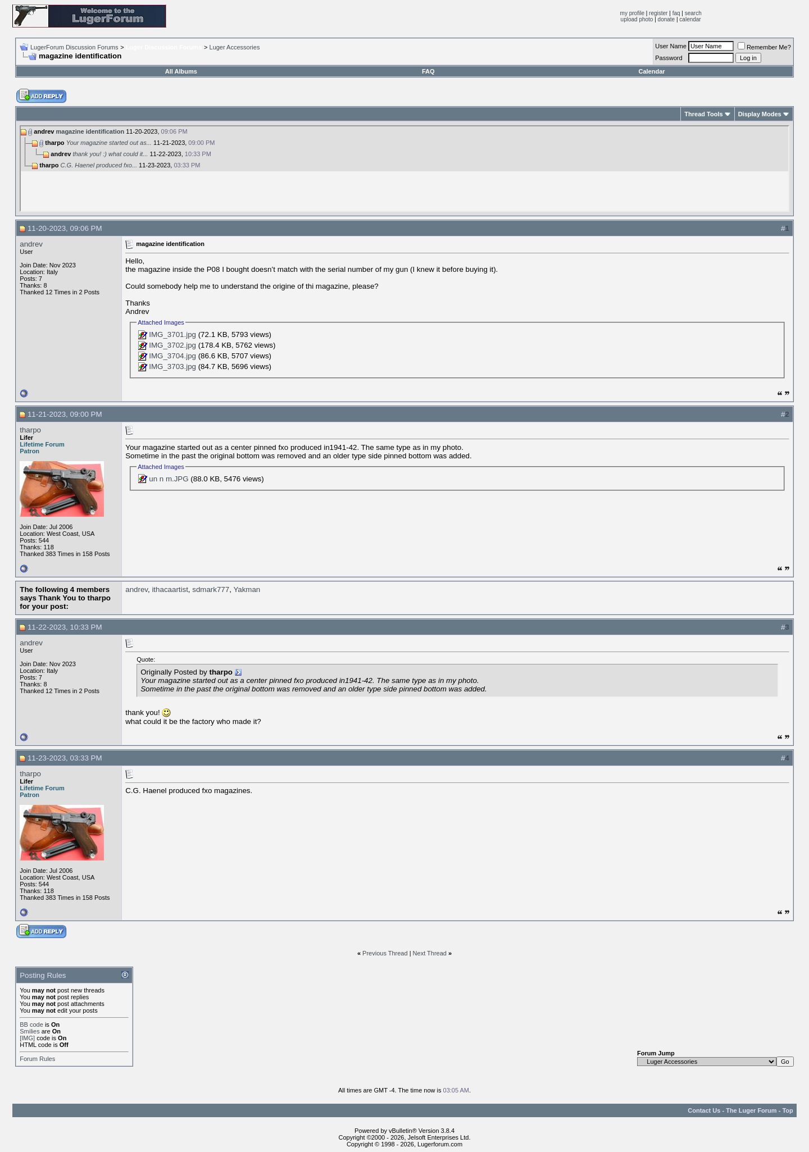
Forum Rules (37, 1058)
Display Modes (759, 114)
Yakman (246, 589)
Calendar (651, 71)
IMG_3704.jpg (172, 356)
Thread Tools (703, 114)
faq (676, 13)
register (658, 13)
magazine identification (90, 131)
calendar (690, 19)
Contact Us (704, 1110)
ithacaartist (170, 589)
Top (787, 1110)
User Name (671, 46)
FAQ (428, 71)
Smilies (29, 1031)
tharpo (30, 430)
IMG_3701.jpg (172, 334)
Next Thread (430, 953)
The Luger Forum (751, 1110)
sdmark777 (210, 589)
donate (666, 19)
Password (668, 57)
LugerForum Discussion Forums (74, 47)
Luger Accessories (235, 47)
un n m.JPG (168, 479)
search (693, 13)
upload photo (637, 19)
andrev (31, 244)
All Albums (181, 71)
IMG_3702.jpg (172, 345)
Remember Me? (764, 47)
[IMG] (27, 1038)
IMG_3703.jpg (172, 366)
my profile (632, 13)
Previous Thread (385, 953)
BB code (31, 1024)
